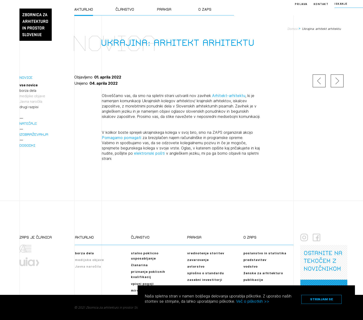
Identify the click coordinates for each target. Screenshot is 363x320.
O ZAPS (204, 9)
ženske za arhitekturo (263, 273)
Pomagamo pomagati (122, 137)
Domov (293, 29)
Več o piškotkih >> (252, 301)
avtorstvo (196, 266)
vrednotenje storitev (205, 253)
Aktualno (83, 9)
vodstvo (250, 266)
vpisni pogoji (142, 284)
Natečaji (28, 123)
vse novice (28, 85)
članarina (139, 265)
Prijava (301, 4)
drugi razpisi (28, 107)
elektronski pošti (149, 153)
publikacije (253, 280)
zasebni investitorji (204, 280)
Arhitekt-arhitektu (228, 95)
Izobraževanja (33, 134)
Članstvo (125, 9)
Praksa (164, 9)
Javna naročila (30, 101)
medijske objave (32, 96)
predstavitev (254, 260)
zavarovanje (198, 260)
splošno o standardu (205, 273)
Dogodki (27, 145)
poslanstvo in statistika (264, 253)
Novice (26, 77)
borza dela (27, 90)
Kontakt (321, 4)
